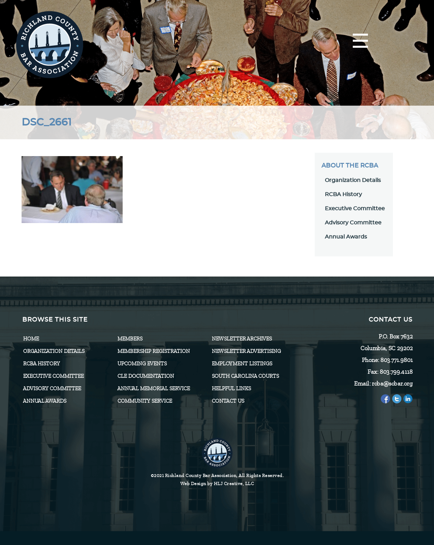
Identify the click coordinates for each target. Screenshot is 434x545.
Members (129, 339)
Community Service (144, 401)
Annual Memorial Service (153, 389)
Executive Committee (355, 208)
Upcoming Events (141, 364)
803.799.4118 (395, 371)
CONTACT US (228, 401)
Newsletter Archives (242, 339)
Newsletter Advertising (246, 351)
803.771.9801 (396, 360)
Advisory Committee (353, 222)
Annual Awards (346, 237)
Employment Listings (242, 364)
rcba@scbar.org (392, 383)
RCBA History (343, 194)
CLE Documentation (145, 376)
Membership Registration (153, 351)
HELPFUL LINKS (231, 389)
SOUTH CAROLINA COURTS (245, 376)
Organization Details (353, 180)
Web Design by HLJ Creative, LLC (217, 483)
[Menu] (360, 41)
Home (31, 339)
